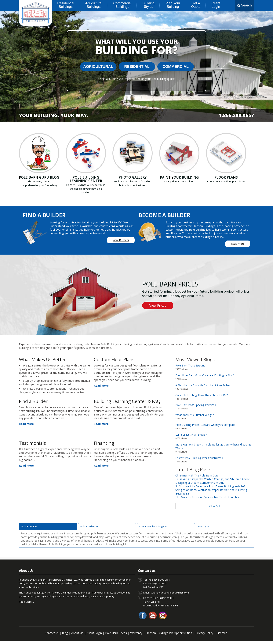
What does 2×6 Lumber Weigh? (194, 415)
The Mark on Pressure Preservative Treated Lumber (207, 497)
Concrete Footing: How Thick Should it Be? (201, 395)
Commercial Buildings (122, 5)
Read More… (26, 601)
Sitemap (222, 633)
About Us (77, 633)
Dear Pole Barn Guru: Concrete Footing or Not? (204, 375)
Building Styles (148, 5)
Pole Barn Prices (116, 633)
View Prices (157, 305)
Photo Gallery (133, 177)
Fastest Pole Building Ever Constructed (199, 458)
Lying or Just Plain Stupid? (191, 434)
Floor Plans (226, 177)
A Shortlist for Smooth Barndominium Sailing (202, 385)
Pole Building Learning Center (86, 179)
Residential (136, 66)
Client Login (215, 5)
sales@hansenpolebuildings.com (170, 592)
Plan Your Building (173, 5)
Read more (238, 243)
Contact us (52, 633)
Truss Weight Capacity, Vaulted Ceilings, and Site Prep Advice (212, 479)
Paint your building (179, 177)
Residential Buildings (65, 5)
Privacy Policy (204, 633)
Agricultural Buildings (93, 5)
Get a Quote (195, 5)
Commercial (175, 66)
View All (215, 506)
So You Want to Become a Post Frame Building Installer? (210, 486)
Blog (65, 633)
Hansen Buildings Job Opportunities (169, 633)
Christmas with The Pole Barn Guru (197, 475)
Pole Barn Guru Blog (39, 177)
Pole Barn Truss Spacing (190, 365)
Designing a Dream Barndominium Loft (199, 482)
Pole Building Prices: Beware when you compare (205, 425)
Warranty (136, 633)
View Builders (121, 240)
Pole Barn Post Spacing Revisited (195, 405)
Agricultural (98, 66)
